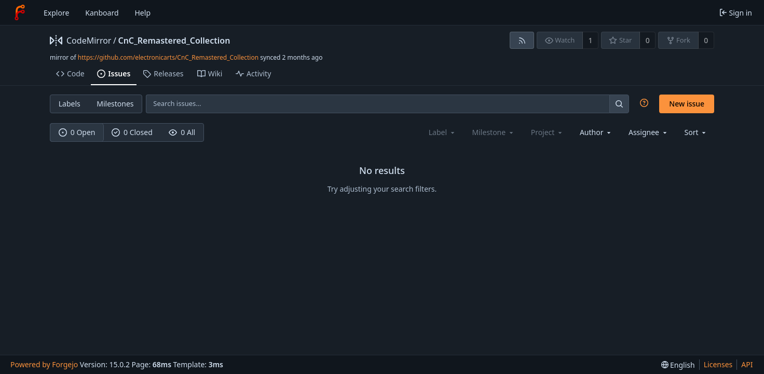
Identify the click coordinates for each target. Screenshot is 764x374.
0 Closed (132, 132)
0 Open (77, 132)
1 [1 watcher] (591, 40)
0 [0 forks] (706, 40)
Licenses (718, 364)
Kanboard (101, 13)
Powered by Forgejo (44, 364)
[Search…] (619, 104)
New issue (686, 104)
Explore (56, 13)
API (747, 364)
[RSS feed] (522, 40)
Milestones (115, 104)
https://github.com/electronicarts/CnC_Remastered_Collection (168, 57)
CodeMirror (88, 40)
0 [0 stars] (648, 40)
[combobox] (596, 132)
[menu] (696, 132)
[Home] (19, 12)
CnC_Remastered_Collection (174, 40)
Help (143, 13)
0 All (182, 132)
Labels (69, 104)
